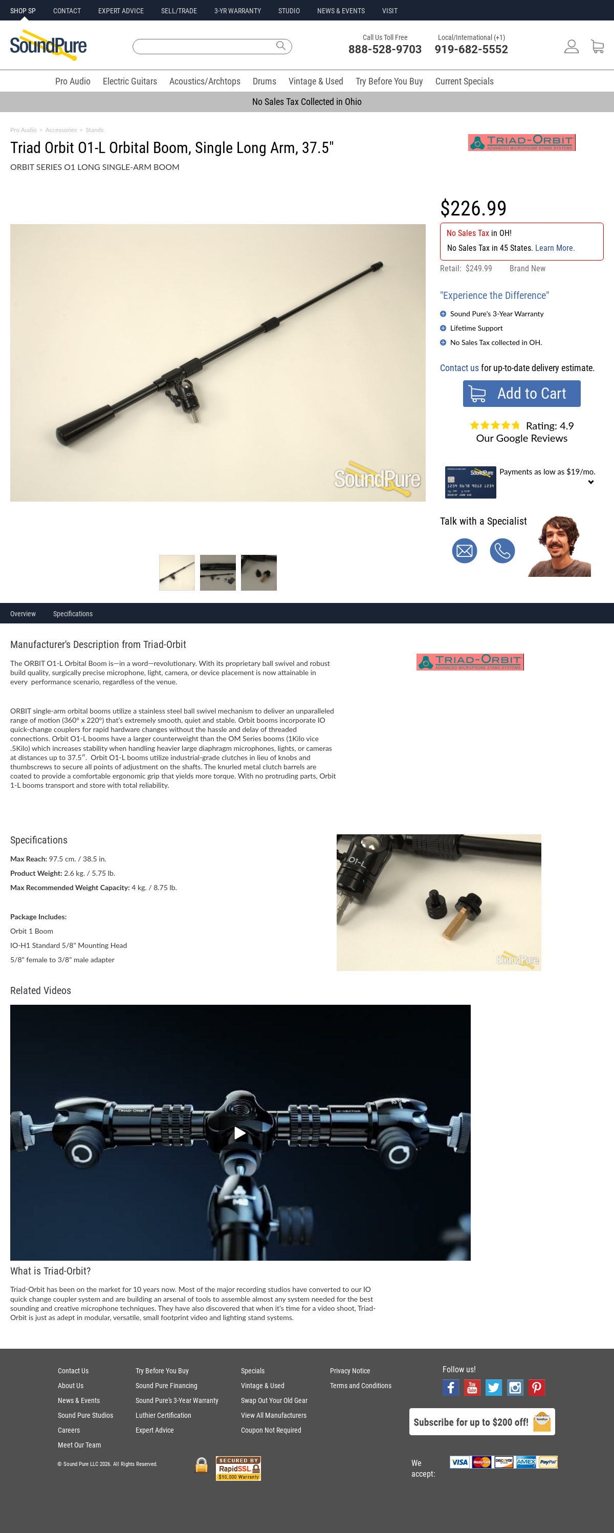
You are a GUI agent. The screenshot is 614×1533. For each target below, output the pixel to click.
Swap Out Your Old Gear (274, 1400)
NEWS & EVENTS (341, 11)
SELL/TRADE (179, 11)
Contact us (459, 367)
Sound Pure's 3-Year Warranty (497, 313)
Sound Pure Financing (167, 1385)
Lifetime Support (476, 327)
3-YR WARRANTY (237, 11)
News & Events (79, 1400)
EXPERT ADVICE (121, 11)
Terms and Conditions (360, 1385)
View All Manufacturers (273, 1415)
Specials (253, 1371)
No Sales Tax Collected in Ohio (307, 101)
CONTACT (67, 11)
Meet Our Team (79, 1445)
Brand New (527, 268)
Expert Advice (155, 1430)
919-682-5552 (472, 49)
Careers (69, 1430)
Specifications (73, 614)
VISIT (390, 11)
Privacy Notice (350, 1371)
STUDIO (289, 11)
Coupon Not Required (271, 1430)
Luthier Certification (163, 1415)
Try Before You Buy (389, 81)
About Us (70, 1385)
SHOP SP (23, 11)
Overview (23, 614)
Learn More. (555, 248)
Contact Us (73, 1371)
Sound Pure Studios (85, 1415)
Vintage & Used (316, 81)
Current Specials (464, 81)
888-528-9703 (385, 49)
